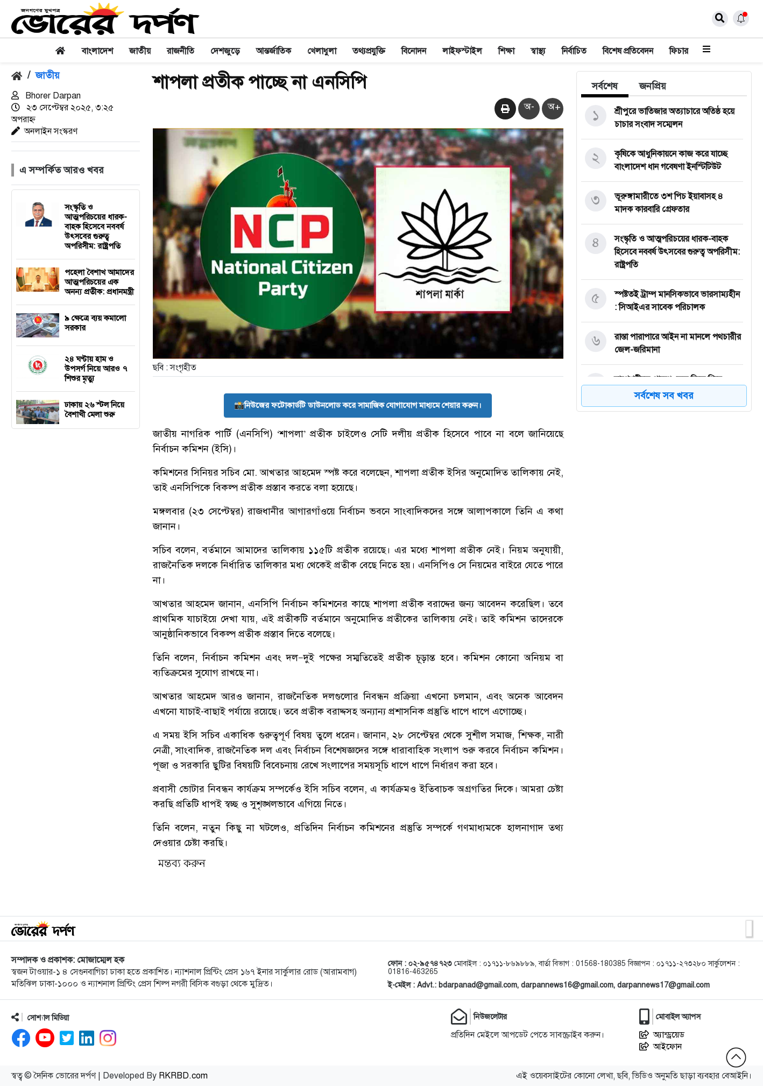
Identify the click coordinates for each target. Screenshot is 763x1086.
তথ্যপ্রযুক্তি (368, 51)
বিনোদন (413, 51)
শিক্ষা (506, 51)
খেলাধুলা (321, 51)
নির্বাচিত (574, 51)
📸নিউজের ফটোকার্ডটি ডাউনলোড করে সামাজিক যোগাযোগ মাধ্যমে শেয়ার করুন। (358, 405)
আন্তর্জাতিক (273, 51)
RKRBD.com (183, 1075)
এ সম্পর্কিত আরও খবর (61, 170)
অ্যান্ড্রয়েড (661, 1034)
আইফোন (660, 1046)
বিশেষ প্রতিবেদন (628, 51)
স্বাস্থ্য (538, 51)
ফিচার (678, 51)
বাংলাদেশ (97, 51)
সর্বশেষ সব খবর (664, 395)
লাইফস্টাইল (462, 51)
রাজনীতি (180, 51)
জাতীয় (140, 51)
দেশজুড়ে (225, 51)
